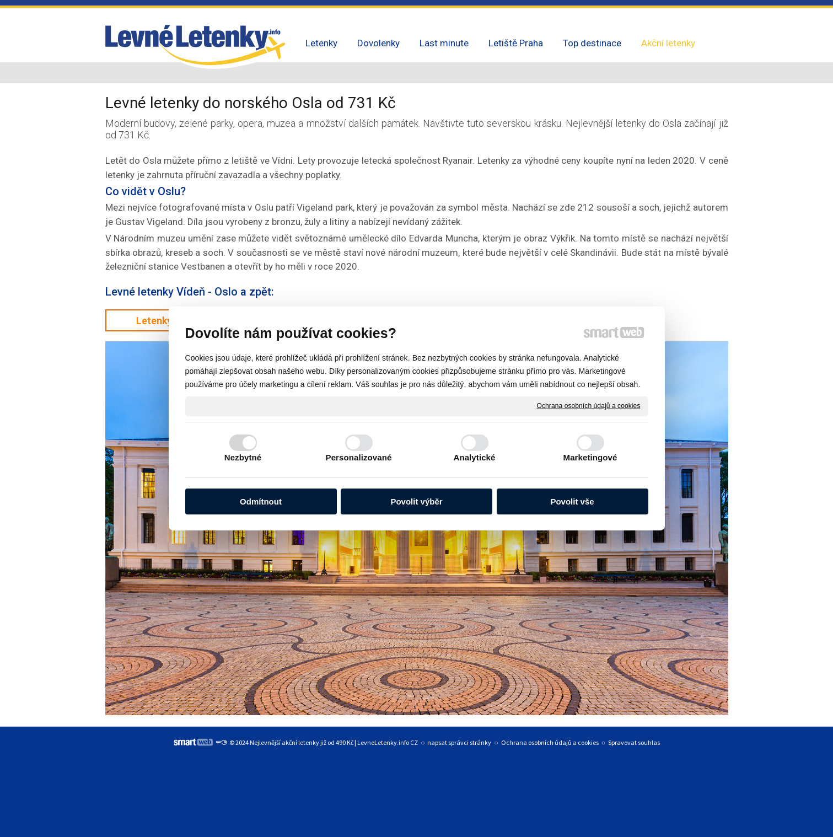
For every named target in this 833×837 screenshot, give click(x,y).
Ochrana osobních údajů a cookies (589, 406)
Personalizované (359, 457)
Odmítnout (261, 501)
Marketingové (590, 457)
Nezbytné (242, 457)
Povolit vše (572, 501)
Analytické (474, 457)
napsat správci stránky (459, 742)
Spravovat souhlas (634, 742)
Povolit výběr (416, 501)
